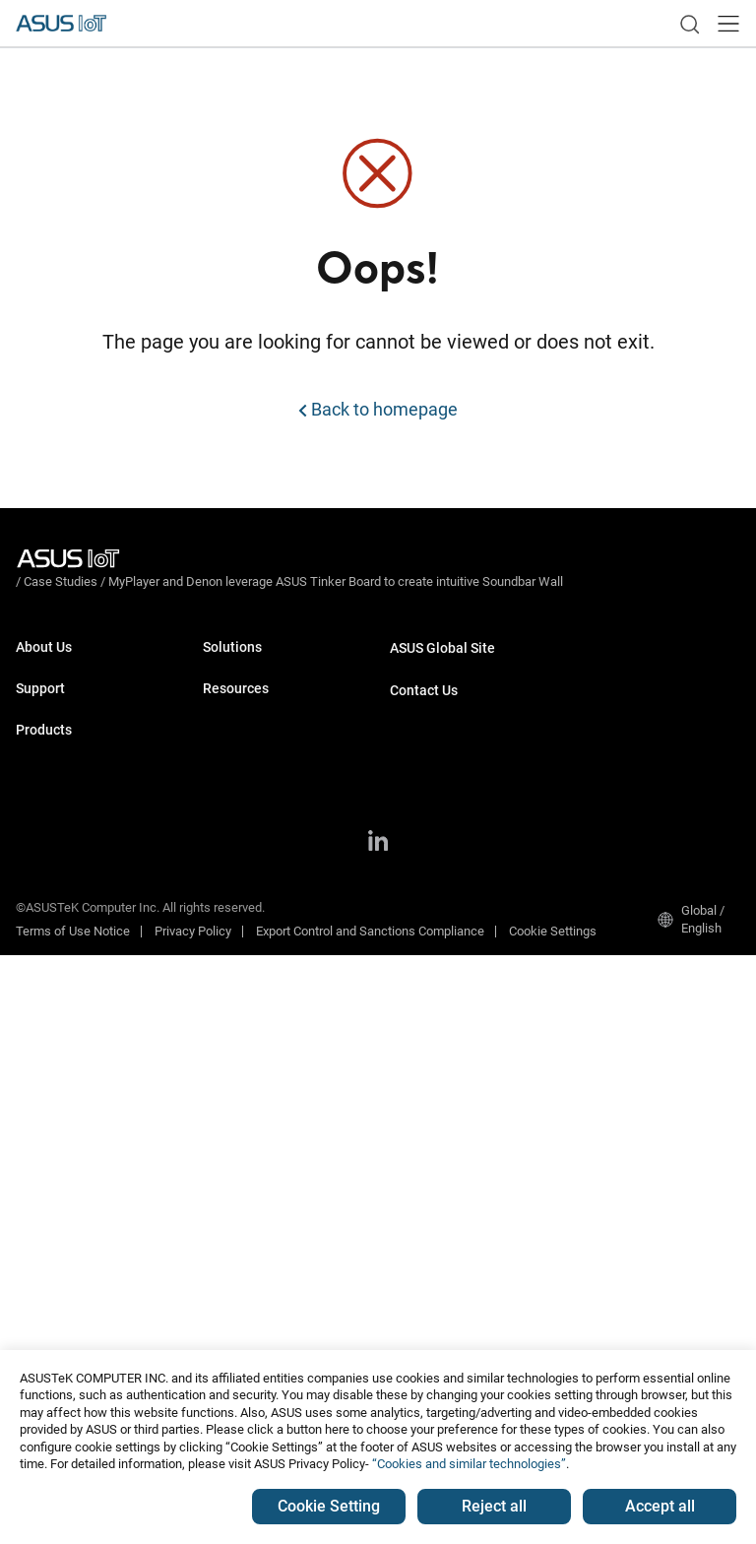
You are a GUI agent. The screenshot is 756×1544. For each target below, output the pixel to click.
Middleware (235, 989)
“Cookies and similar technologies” (469, 1463)
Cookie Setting (329, 1506)
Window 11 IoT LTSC (260, 1066)
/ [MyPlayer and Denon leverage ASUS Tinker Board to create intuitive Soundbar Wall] (442, 557)
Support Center (57, 762)
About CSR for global (73, 687)
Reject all (494, 1506)
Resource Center (249, 1229)
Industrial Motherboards (82, 867)
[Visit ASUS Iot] (72, 558)
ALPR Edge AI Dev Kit (262, 835)
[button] (728, 23)
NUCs (31, 1003)
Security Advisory (63, 792)
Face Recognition (251, 912)
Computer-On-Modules (79, 926)
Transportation (243, 687)
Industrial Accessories (78, 1121)
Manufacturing (243, 658)
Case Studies (240, 1259)
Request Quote (431, 701)
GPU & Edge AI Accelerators (93, 1091)
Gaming (224, 806)
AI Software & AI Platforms (90, 1032)
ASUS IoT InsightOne (261, 1154)
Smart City (231, 717)
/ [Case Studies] (169, 557)
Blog (215, 1318)
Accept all (660, 1506)
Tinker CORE (238, 1095)
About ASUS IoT (60, 658)
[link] (689, 23)
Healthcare (233, 747)
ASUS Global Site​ (442, 626)
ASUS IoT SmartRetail (263, 1125)
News (219, 1288)
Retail (218, 776)
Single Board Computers (83, 896)
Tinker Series (53, 1062)
